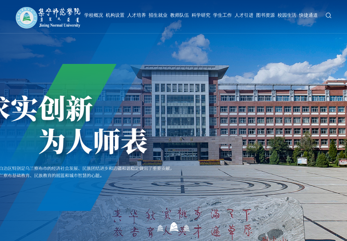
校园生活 (287, 15)
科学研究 (201, 15)
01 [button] (160, 227)
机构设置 (115, 15)
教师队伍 (179, 15)
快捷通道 (308, 15)
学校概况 (93, 15)
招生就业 (158, 15)
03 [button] (187, 227)
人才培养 (136, 15)
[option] (173, 120)
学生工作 (222, 15)
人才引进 (244, 15)
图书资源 (265, 15)
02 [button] (174, 227)
